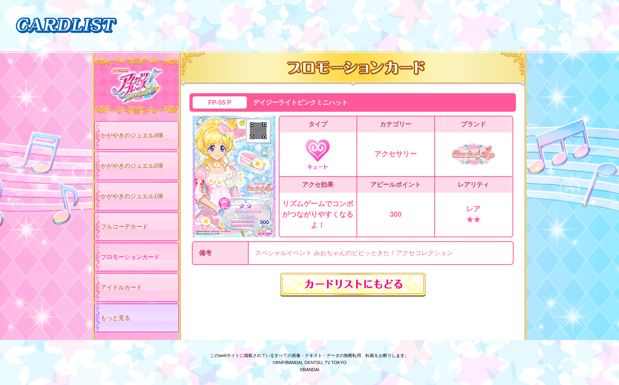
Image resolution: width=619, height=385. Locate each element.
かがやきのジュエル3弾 (132, 135)
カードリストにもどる (353, 285)
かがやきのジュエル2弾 (132, 165)
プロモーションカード (130, 257)
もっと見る (115, 317)
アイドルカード (121, 287)
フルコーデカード (124, 226)
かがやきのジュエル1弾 (132, 196)
